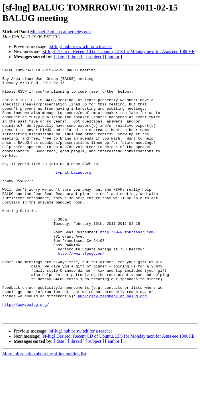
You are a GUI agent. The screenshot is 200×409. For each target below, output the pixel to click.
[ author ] (113, 56)
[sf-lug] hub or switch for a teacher (80, 46)
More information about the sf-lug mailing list (44, 404)
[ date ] (60, 56)
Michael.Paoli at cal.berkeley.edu (60, 31)
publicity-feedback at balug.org (112, 341)
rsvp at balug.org (72, 193)
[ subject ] (95, 56)
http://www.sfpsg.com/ (81, 290)
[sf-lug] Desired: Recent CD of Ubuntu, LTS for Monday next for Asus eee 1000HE (118, 51)
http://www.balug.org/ (25, 352)
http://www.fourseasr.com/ (128, 265)
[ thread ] (76, 56)
